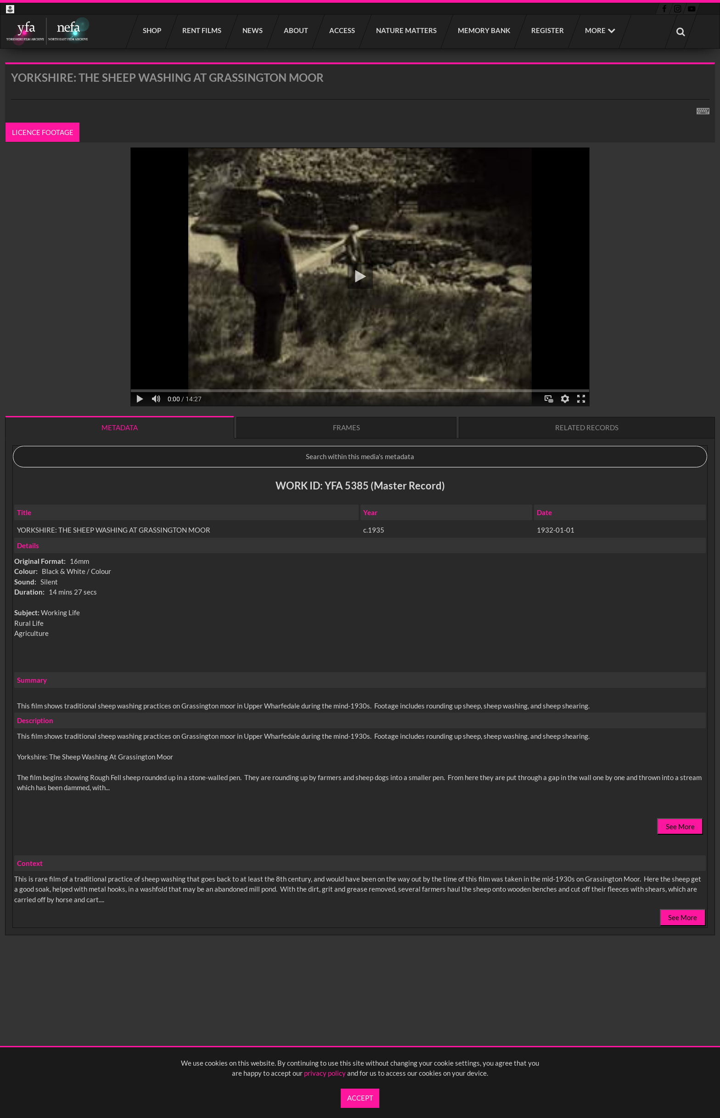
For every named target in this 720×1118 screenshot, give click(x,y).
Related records (587, 427)
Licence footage (42, 132)
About (296, 30)
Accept (360, 1098)
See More (680, 826)
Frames (346, 427)
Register (548, 30)
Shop (152, 30)
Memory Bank (484, 30)
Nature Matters (407, 30)
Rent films (202, 30)
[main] (360, 522)
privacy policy (325, 1073)
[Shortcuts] (703, 109)
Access (342, 30)
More (595, 30)
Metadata (119, 427)
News (253, 30)
